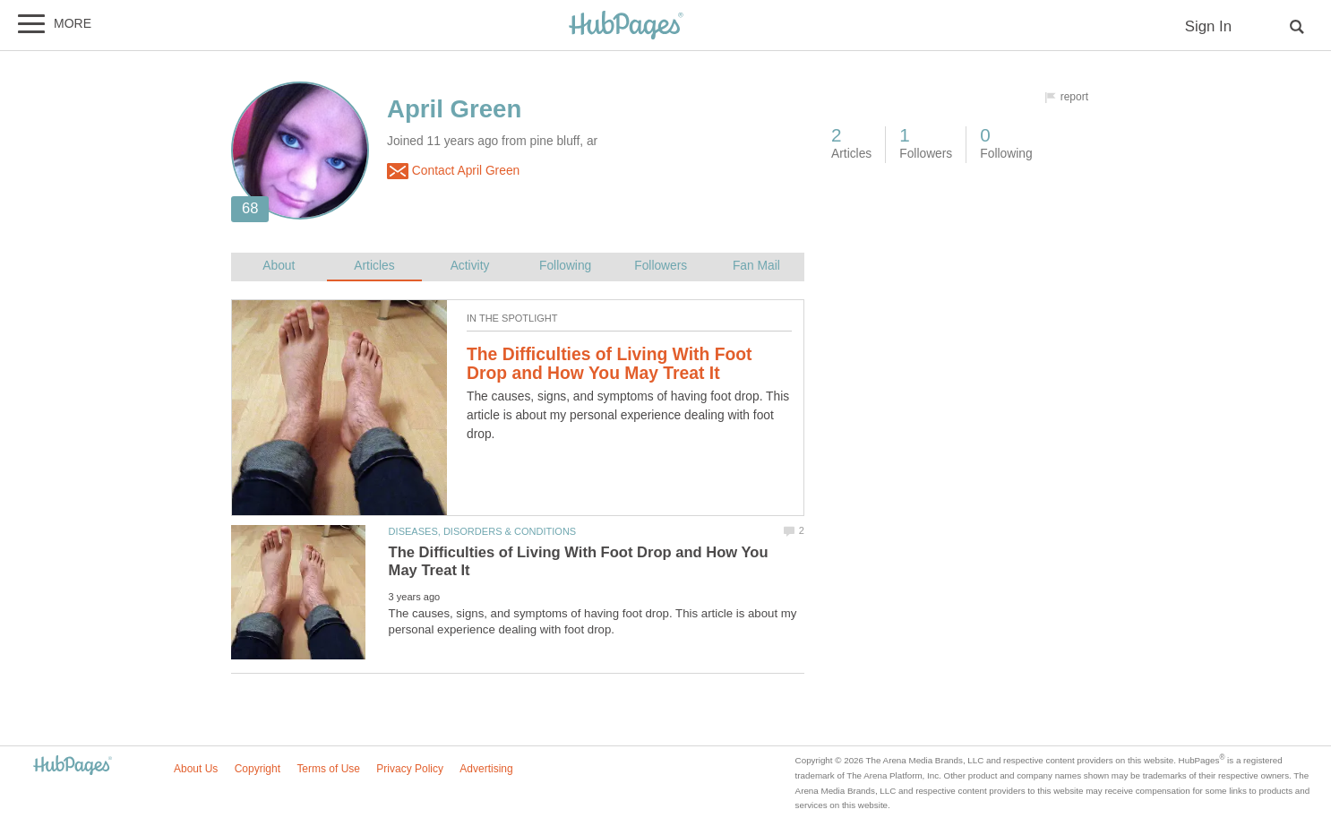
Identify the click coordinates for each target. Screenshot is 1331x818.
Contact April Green (453, 171)
